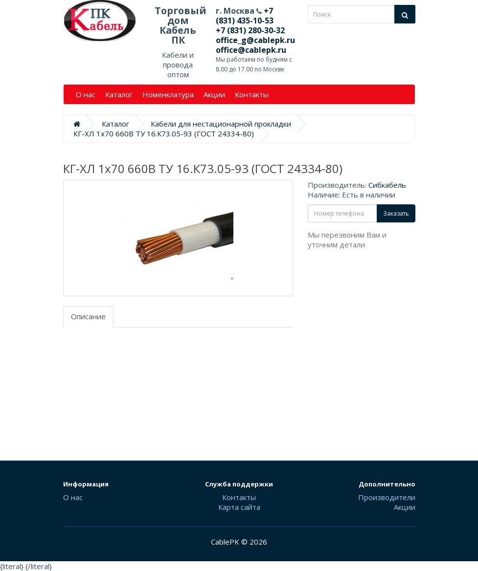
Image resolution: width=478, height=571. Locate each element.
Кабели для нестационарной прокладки (221, 124)
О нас (85, 94)
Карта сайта (239, 507)
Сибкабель (387, 185)
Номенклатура (168, 94)
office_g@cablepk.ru (255, 40)
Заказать (396, 213)
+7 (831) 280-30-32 (250, 30)
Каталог (119, 94)
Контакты (252, 94)
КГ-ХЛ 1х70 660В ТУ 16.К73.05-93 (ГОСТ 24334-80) (163, 133)
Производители (386, 497)
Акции (214, 94)
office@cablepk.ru (251, 49)
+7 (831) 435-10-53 (244, 15)
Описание (88, 316)
